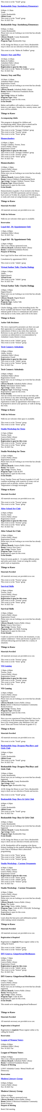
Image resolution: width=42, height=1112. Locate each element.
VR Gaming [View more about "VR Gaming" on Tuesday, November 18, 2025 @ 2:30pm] (6, 666)
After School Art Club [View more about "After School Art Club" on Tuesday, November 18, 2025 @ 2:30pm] (11, 508)
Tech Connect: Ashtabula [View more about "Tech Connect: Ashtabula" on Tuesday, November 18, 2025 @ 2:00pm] (12, 347)
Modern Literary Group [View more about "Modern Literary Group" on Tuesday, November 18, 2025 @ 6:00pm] (12, 1078)
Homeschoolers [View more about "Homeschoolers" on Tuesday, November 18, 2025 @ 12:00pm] (8, 138)
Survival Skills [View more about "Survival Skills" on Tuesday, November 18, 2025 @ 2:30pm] (7, 586)
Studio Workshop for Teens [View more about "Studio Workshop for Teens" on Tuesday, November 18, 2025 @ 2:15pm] (13, 429)
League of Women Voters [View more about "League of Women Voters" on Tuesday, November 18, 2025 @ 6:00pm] (12, 1040)
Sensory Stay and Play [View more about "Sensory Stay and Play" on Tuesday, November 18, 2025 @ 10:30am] (11, 55)
